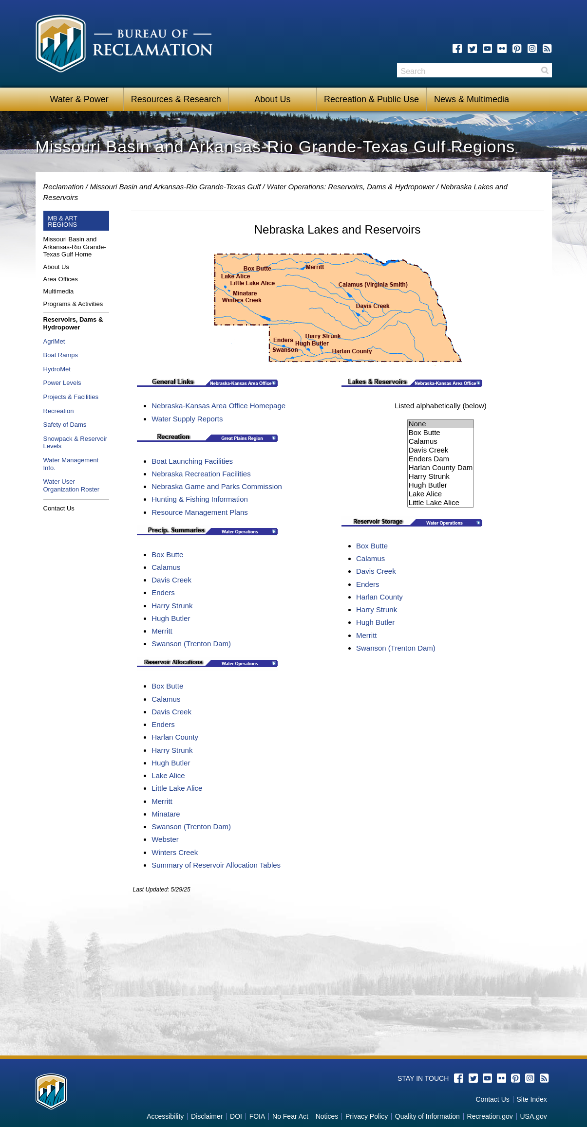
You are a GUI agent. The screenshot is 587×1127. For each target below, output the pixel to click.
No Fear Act (290, 1116)
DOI (236, 1116)
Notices (327, 1116)
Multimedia (58, 291)
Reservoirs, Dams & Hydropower (73, 323)
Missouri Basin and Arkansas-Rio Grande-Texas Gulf (175, 186)
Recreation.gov (490, 1116)
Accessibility (165, 1116)
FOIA (257, 1116)
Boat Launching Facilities (192, 461)
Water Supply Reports (187, 419)
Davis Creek (171, 580)
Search (544, 70)
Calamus (165, 567)
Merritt (161, 631)
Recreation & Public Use (371, 99)
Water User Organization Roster (71, 485)
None (441, 423)
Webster (165, 839)
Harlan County (174, 737)
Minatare (165, 814)
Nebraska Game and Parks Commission (216, 486)
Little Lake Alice (176, 788)
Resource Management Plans (199, 512)
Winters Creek (174, 852)
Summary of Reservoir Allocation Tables (216, 865)
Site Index (531, 1099)
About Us (272, 99)
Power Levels (62, 382)
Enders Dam (441, 458)
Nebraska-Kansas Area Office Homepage (218, 405)
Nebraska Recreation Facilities (200, 474)
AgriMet (54, 341)
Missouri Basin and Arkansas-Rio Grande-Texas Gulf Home (74, 247)
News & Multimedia (471, 99)
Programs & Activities (73, 304)
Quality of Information (427, 1116)
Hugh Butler (170, 618)
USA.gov (533, 1116)
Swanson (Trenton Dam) (191, 643)
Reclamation (63, 186)
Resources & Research (176, 99)
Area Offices (60, 279)
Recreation (58, 411)
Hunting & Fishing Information (199, 499)
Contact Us (59, 508)
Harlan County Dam (441, 467)
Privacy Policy (366, 1116)
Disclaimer (207, 1116)
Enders (163, 592)
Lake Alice (168, 775)
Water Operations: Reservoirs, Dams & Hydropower (351, 186)
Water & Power (79, 99)
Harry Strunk (171, 605)
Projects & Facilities (70, 396)
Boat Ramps (60, 355)
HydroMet (57, 369)
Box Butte (167, 554)
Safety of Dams (65, 424)
